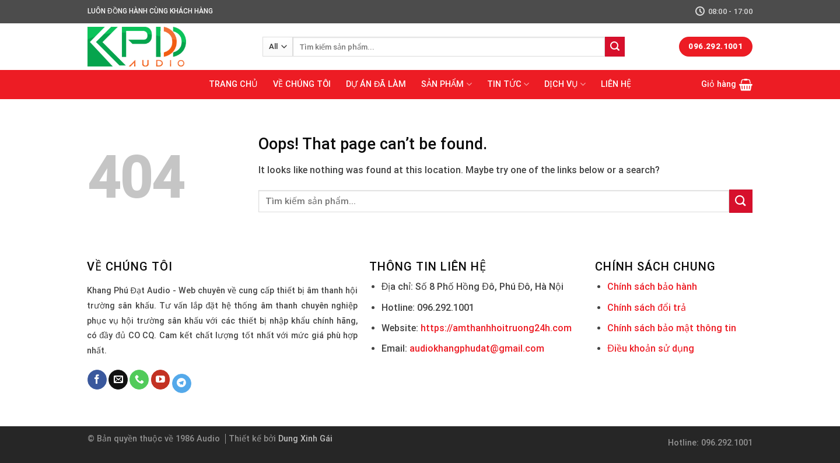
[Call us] (139, 380)
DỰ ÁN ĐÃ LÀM (376, 84)
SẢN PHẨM (446, 84)
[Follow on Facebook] (97, 380)
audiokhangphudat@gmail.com (477, 348)
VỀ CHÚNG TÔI (302, 84)
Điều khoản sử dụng (650, 348)
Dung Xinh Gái (305, 439)
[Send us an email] (118, 380)
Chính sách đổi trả (646, 307)
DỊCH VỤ (565, 84)
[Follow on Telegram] (181, 384)
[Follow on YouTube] (160, 380)
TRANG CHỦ (233, 84)
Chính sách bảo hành (652, 286)
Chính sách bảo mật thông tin (671, 328)
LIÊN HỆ (616, 84)
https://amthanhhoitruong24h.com (496, 328)
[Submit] (615, 47)
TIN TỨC (508, 84)
